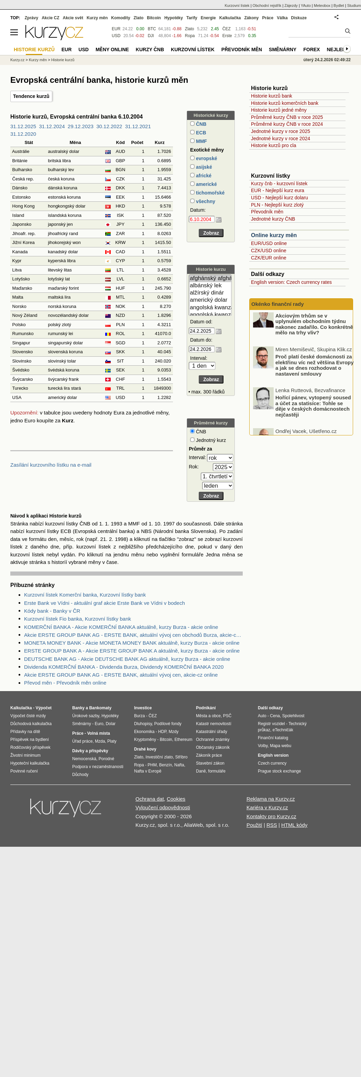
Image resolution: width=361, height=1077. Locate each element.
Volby (262, 745)
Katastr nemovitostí (213, 723)
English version (273, 755)
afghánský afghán (210, 278)
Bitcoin (154, 17)
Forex (311, 49)
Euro (99, 723)
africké (203, 175)
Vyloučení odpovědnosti (162, 807)
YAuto (306, 5)
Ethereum (183, 739)
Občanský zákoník (213, 747)
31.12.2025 (23, 126)
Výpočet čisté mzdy (28, 715)
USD (116, 35)
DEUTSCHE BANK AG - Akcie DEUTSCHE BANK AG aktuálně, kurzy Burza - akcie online (127, 659)
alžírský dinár (210, 293)
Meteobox (322, 5)
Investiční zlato (159, 757)
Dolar (111, 723)
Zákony (251, 17)
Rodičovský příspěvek (30, 747)
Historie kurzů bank (271, 96)
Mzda (100, 741)
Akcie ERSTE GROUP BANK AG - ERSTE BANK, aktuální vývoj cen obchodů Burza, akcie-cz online (133, 635)
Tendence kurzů (31, 96)
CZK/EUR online (268, 257)
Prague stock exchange (279, 771)
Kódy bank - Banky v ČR (52, 611)
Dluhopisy (143, 723)
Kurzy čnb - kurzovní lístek (279, 183)
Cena (275, 715)
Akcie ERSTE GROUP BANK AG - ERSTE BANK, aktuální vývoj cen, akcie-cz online (121, 675)
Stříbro (181, 757)
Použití (254, 825)
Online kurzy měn (274, 235)
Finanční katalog (273, 737)
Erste (227, 35)
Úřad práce (82, 741)
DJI (151, 35)
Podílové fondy (167, 723)
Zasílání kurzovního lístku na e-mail (50, 465)
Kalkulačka (230, 17)
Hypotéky (173, 17)
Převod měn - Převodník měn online (65, 683)
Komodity (120, 17)
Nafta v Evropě (147, 771)
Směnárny (282, 49)
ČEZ (226, 28)
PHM (152, 765)
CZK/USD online (268, 250)
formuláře (217, 771)
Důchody (80, 774)
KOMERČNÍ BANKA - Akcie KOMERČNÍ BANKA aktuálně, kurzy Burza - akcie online (121, 627)
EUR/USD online (269, 243)
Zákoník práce (209, 755)
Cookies (176, 799)
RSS (271, 825)
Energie (208, 17)
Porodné (106, 758)
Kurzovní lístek (237, 5)
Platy (112, 741)
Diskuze (299, 17)
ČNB (200, 124)
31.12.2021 (138, 126)
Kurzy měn (97, 17)
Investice (143, 708)
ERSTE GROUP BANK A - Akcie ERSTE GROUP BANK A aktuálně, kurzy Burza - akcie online (132, 651)
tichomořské (210, 193)
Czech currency (272, 763)
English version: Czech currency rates (291, 282)
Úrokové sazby (85, 715)
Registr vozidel (271, 723)
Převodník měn (267, 211)
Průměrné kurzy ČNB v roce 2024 (287, 124)
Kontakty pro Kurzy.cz (271, 816)
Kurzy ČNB (150, 49)
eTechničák (283, 730)
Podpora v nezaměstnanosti (97, 766)
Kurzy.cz (17, 60)
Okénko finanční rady (277, 304)
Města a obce (208, 715)
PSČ (227, 715)
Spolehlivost (293, 715)
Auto (262, 715)
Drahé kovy (145, 749)
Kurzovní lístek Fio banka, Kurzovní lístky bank (77, 619)
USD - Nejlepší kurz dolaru (279, 197)
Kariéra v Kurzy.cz (267, 807)
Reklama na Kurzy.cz (271, 799)
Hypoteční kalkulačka (29, 763)
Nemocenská (84, 758)
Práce (268, 17)
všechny (205, 201)
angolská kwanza (210, 307)
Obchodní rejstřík (267, 5)
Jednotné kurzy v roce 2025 (280, 131)
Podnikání (206, 708)
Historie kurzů (62, 60)
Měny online (112, 49)
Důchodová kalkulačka (31, 723)
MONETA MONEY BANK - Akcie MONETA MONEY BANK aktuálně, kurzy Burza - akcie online (132, 643)
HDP (162, 731)
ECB (200, 132)
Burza (139, 715)
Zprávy (31, 17)
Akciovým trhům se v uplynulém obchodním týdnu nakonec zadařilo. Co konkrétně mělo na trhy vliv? (314, 332)
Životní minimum (25, 755)
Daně (201, 771)
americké (206, 184)
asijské (203, 167)
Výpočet (43, 708)
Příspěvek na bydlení (29, 739)
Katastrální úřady (211, 731)
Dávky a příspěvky (90, 750)
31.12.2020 (23, 134)
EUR (116, 28)
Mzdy (174, 731)
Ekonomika (144, 731)
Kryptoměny (145, 739)
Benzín (165, 765)
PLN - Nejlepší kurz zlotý (277, 205)
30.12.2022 (109, 126)
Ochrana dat (149, 799)
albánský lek (210, 285)
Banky (78, 708)
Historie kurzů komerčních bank (284, 103)
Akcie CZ (50, 17)
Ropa (190, 35)
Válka (282, 17)
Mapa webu (280, 745)
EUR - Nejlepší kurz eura (277, 190)
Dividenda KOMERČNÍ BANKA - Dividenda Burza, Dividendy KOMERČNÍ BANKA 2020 (123, 667)
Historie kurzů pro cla (273, 145)
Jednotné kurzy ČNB (273, 219)
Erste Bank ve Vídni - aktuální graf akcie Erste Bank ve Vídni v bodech (104, 603)
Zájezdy (291, 5)
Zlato (189, 28)
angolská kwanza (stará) (210, 315)
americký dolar (210, 300)
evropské (206, 158)
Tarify (191, 17)
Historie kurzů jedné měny (279, 110)
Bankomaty (100, 708)
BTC (152, 28)
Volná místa (98, 733)
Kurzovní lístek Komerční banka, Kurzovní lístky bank (85, 595)
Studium (354, 5)
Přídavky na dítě (25, 731)
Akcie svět (73, 17)
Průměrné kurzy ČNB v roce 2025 (287, 117)
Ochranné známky (212, 739)
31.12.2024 (52, 126)
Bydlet (338, 5)
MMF (201, 141)
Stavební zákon (210, 763)
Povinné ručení (24, 771)
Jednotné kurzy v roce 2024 (280, 138)
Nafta (179, 765)
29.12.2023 (81, 126)
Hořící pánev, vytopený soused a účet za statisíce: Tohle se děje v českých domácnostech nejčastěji (313, 413)
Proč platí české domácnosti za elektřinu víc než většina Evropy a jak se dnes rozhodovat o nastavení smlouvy (314, 373)
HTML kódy (294, 825)
